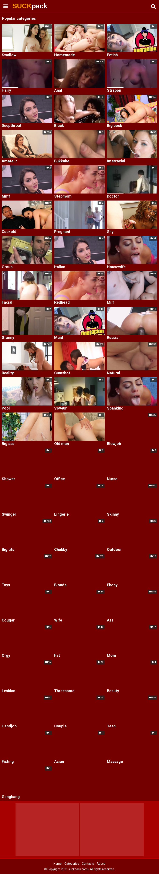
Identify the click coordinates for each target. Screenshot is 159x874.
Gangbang (11, 797)
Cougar (8, 620)
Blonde (60, 585)
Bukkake (61, 161)
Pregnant (62, 232)
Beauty (113, 691)
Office (59, 479)
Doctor (113, 196)
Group (7, 267)
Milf (110, 302)
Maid (58, 338)
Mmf (6, 196)
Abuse (101, 863)
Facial (7, 302)
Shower (8, 479)
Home (58, 863)
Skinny (113, 514)
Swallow (9, 55)
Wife (58, 620)
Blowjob (114, 444)
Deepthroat (11, 126)
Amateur (9, 161)
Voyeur (60, 408)
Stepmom (63, 196)
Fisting (8, 762)
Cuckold (9, 232)
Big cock (114, 126)
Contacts (88, 863)
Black (59, 126)
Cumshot (62, 373)
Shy (110, 232)
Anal (58, 90)
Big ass (8, 444)
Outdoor (114, 550)
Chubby (60, 550)
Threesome (64, 691)
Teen (111, 726)
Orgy (6, 656)
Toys (6, 585)
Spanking (115, 408)
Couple (60, 726)
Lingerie (61, 514)
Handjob (9, 726)
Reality (8, 373)
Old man (61, 444)
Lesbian (8, 691)
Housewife (116, 267)
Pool (6, 408)
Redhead (62, 302)
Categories (71, 863)
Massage (115, 762)
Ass (110, 620)
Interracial (116, 161)
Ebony (112, 585)
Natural (113, 373)
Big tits (8, 550)
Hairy (6, 90)
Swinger (9, 514)
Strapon (114, 90)
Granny (8, 338)
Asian (59, 762)
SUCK (24, 6)
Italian (59, 267)
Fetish (112, 55)
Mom (111, 656)
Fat (57, 656)
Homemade (64, 55)
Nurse (112, 479)
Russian (114, 338)
